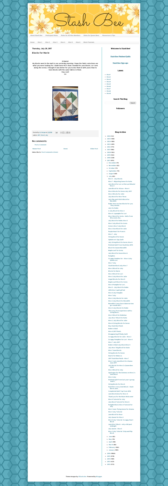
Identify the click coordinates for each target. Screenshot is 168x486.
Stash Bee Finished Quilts (120, 57)
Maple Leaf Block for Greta (117, 282)
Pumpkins (111, 256)
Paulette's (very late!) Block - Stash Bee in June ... (120, 387)
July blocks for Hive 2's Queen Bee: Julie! (120, 366)
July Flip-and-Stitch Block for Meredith (118, 200)
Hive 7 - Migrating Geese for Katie (120, 181)
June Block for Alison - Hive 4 (118, 188)
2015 (109, 456)
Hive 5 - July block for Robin (118, 287)
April (111, 442)
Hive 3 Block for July (115, 268)
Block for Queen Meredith (117, 248)
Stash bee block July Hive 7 (117, 265)
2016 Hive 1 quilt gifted (116, 290)
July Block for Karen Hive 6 (118, 253)
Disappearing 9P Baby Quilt (118, 334)
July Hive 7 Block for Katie (117, 318)
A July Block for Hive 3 (116, 211)
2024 (109, 141)
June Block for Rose (115, 414)
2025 (109, 139)
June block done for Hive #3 (118, 394)
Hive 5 (70, 42)
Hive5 (109, 84)
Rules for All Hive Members (70, 35)
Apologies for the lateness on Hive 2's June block (121, 373)
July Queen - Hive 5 (115, 429)
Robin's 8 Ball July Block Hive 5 (119, 345)
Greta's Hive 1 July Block (117, 226)
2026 (109, 136)
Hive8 (109, 91)
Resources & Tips (108, 35)
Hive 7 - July (112, 234)
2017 (39, 135)
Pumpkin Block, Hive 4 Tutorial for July (120, 405)
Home (32, 42)
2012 (109, 464)
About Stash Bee (36, 35)
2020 (109, 152)
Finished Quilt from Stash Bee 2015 (120, 245)
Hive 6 (78, 42)
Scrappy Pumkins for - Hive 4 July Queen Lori (120, 259)
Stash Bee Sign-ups (120, 63)
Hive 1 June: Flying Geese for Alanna (121, 409)
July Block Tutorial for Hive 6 (118, 402)
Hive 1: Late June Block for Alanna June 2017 (120, 362)
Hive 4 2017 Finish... (115, 331)
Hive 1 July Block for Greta (117, 223)
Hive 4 (63, 42)
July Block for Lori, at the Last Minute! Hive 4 (121, 185)
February (112, 447)
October (112, 168)
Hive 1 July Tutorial (115, 412)
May (110, 439)
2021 (109, 149)
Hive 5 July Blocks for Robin (118, 308)
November (112, 165)
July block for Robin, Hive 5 (118, 220)
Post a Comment (40, 145)
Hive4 (109, 81)
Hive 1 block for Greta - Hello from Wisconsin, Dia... (120, 217)
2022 (109, 147)
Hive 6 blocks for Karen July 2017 (120, 191)
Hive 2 (47, 42)
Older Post (94, 149)
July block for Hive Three (117, 196)
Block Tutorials (88, 42)
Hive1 (108, 74)
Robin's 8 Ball (113, 328)
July (46, 135)
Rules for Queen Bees (91, 35)
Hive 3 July (112, 377)
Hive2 (109, 77)
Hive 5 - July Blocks (115, 179)
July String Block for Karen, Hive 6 (120, 242)
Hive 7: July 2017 (114, 342)
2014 (109, 459)
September (113, 171)
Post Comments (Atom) (50, 152)
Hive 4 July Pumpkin (115, 293)
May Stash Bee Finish (115, 326)
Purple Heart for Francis (116, 231)
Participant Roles (52, 35)
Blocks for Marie (114, 271)
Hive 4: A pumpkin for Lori (117, 213)
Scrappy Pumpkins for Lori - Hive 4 (120, 339)
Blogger (99, 476)
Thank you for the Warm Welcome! (120, 396)
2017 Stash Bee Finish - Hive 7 (118, 358)
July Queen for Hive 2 (116, 417)
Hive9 (43, 135)
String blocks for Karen (116, 353)
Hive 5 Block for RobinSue (117, 315)
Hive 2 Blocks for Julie (116, 194)
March (111, 444)
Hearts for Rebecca (115, 356)
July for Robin (113, 208)
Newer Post (37, 149)
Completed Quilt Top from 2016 (119, 391)
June (110, 436)
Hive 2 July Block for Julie (117, 276)
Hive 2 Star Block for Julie (117, 229)
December (112, 163)
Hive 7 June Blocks (114, 350)
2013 (109, 461)
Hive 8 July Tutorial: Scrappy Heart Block (120, 420)
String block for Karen (116, 237)
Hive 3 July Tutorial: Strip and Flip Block (120, 432)
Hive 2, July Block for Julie (117, 320)
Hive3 (109, 79)
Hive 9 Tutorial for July (116, 399)
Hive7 (109, 89)
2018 (109, 158)
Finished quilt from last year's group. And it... (121, 380)
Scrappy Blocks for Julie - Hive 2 (119, 337)
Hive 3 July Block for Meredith (119, 301)
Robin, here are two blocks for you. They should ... (120, 204)
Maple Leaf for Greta (115, 250)
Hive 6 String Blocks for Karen (119, 323)
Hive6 (109, 86)
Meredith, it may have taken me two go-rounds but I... (121, 304)
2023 (109, 144)
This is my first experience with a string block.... (120, 311)
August (111, 173)
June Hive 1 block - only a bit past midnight (120, 425)
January (112, 450)
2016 (109, 453)
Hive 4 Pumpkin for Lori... (117, 284)
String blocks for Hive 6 (116, 384)
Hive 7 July (112, 263)
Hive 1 (40, 42)
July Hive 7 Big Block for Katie (119, 347)
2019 (109, 155)
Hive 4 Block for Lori (115, 274)
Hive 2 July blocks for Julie (118, 298)
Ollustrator (82, 476)
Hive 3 (55, 42)
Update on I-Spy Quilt (116, 239)
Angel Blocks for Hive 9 (116, 279)
